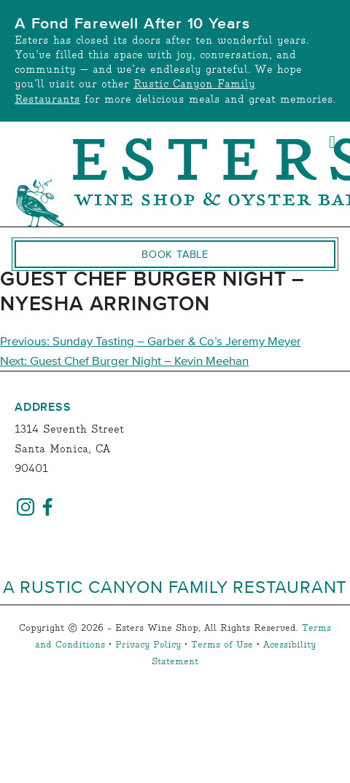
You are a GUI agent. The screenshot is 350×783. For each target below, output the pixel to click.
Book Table (175, 254)
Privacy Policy (148, 645)
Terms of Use (222, 645)
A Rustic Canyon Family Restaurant (175, 586)
